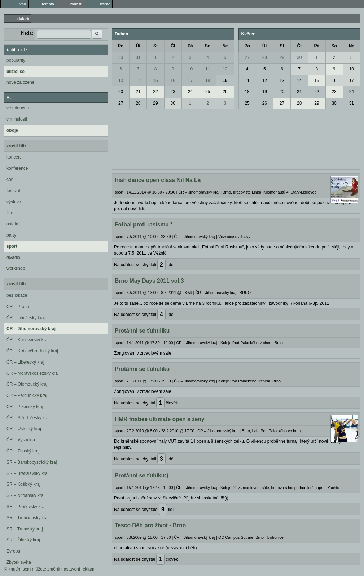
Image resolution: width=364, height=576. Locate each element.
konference (17, 168)
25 (207, 91)
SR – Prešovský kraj (25, 506)
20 (120, 91)
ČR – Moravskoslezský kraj (32, 373)
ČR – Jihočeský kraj (25, 317)
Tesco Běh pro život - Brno (150, 525)
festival (13, 190)
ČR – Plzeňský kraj (24, 406)
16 (173, 80)
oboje (12, 130)
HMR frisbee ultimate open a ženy (160, 419)
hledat (27, 33)
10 (190, 69)
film (9, 212)
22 (155, 91)
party (11, 235)
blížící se (15, 71)
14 (138, 80)
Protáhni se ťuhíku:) (141, 475)
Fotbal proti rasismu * (143, 224)
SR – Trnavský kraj (24, 529)
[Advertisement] (236, 140)
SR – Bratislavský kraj (27, 473)
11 (207, 69)
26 (225, 91)
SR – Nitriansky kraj (25, 495)
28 (138, 103)
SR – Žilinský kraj (23, 539)
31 (138, 57)
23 (173, 91)
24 (190, 91)
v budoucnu (17, 108)
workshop (15, 268)
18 (207, 80)
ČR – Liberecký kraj (25, 362)
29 (155, 103)
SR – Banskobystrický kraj (31, 462)
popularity (15, 60)
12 (225, 69)
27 (120, 103)
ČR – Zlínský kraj (22, 451)
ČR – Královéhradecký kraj (32, 351)
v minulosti (16, 119)
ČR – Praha (17, 306)
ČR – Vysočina (20, 439)
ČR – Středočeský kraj (27, 417)
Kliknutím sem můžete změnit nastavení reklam (49, 569)
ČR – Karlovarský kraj (27, 339)
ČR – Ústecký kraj (23, 428)
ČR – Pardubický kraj (26, 395)
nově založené (20, 82)
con (9, 179)
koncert (13, 157)
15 (155, 80)
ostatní (12, 223)
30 (120, 57)
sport (11, 246)
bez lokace (16, 295)
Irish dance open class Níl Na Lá (158, 180)
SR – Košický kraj (23, 484)
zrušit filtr (16, 145)
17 (190, 80)
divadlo (13, 257)
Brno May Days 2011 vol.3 (149, 281)
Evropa (13, 551)
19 (225, 80)
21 (138, 91)
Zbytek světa (18, 562)
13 (120, 80)
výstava (13, 201)
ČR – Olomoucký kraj (26, 384)
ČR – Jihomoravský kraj (31, 328)
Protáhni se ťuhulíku (142, 331)
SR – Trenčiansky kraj (27, 517)
